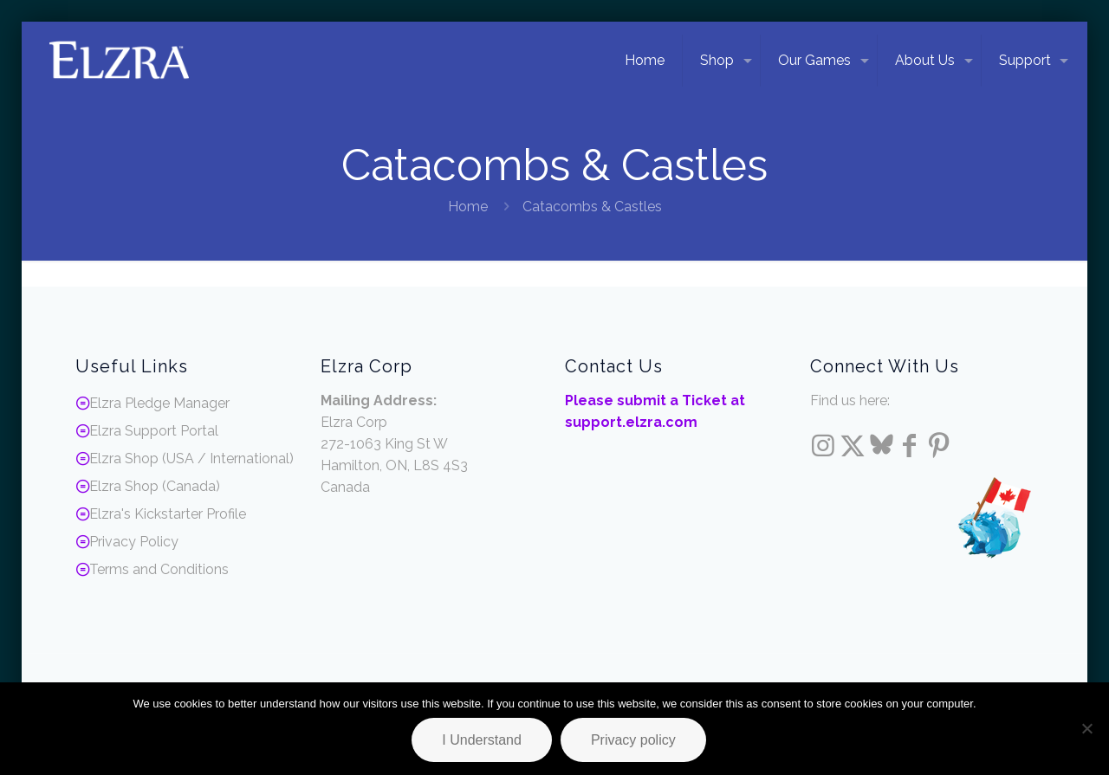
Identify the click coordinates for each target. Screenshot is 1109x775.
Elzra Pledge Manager (159, 403)
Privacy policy (633, 740)
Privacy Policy (133, 541)
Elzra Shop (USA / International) (191, 458)
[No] (1087, 728)
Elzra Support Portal (153, 431)
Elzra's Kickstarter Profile (167, 514)
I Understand (482, 740)
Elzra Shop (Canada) (154, 486)
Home (468, 206)
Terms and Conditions (159, 569)
